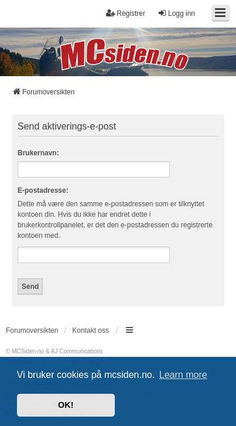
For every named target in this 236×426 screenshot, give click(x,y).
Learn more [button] (183, 375)
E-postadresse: (43, 190)
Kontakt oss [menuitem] (90, 330)
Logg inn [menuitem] (176, 13)
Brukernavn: (38, 153)
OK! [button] (65, 405)
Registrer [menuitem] (125, 13)
